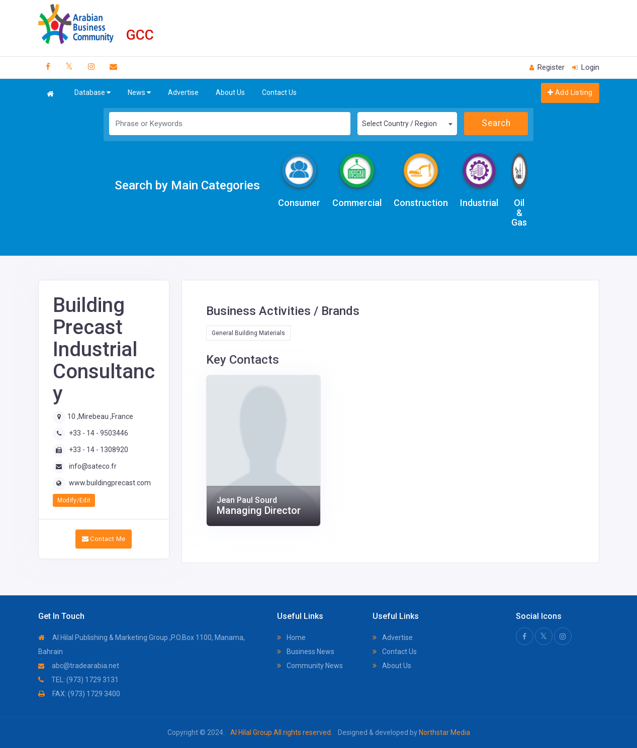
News (139, 92)
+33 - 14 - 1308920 (98, 450)
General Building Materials (248, 333)
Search (496, 123)
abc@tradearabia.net (78, 666)
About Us (230, 92)
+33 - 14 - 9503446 (98, 433)
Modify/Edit (74, 500)
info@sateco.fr (93, 466)
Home (291, 637)
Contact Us (279, 92)
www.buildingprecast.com (110, 483)
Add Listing (570, 92)
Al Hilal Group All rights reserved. (281, 732)
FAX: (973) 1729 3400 (79, 694)
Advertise (183, 92)
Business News (305, 652)
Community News (310, 666)
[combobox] (407, 123)
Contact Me (104, 539)
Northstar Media (443, 732)
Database (92, 92)
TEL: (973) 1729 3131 (78, 680)
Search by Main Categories (187, 185)
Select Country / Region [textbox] (399, 124)
